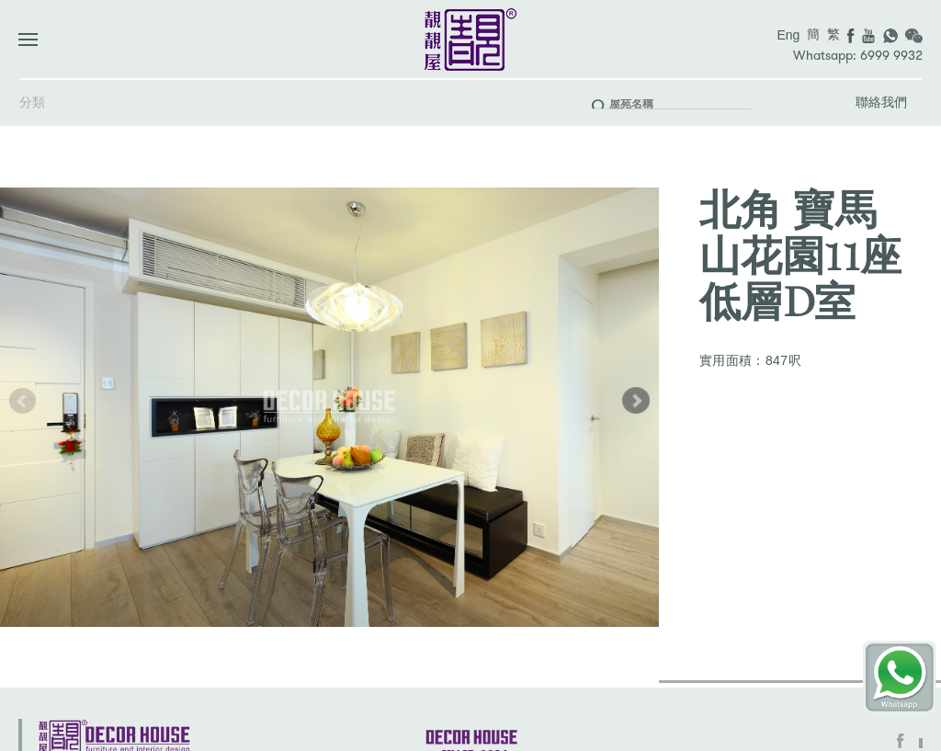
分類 (32, 102)
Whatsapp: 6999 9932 (858, 55)
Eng (788, 35)
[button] (636, 401)
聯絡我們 (881, 102)
